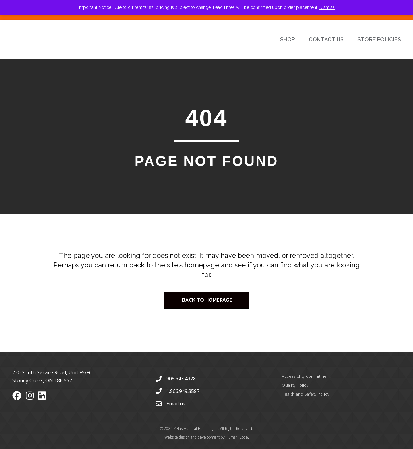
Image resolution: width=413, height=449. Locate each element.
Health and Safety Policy (305, 394)
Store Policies (379, 39)
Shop (287, 39)
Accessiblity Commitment (306, 376)
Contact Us (326, 39)
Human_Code (237, 437)
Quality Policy (295, 385)
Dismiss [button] (327, 7)
